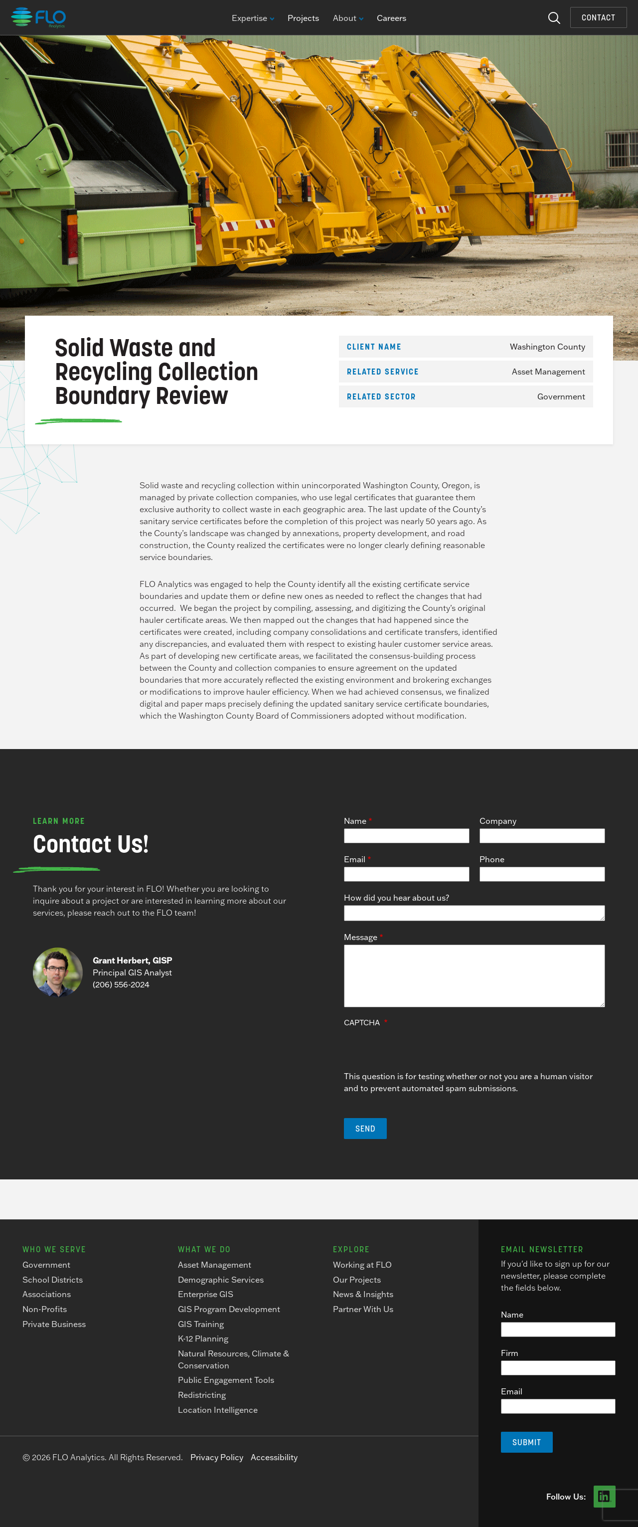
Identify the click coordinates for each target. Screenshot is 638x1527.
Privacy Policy (216, 1457)
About (348, 18)
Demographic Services (221, 1280)
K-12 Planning (203, 1338)
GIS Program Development (229, 1309)
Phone (491, 859)
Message (360, 937)
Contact (599, 17)
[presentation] (419, 1050)
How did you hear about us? (396, 898)
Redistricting (202, 1395)
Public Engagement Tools (226, 1380)
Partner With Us (363, 1309)
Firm (509, 1353)
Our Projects (357, 1280)
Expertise (253, 18)
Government (561, 396)
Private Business (54, 1324)
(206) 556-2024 (121, 984)
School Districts (52, 1280)
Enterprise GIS (205, 1294)
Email (354, 859)
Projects (303, 18)
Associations (46, 1294)
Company (497, 821)
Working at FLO (362, 1265)
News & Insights (363, 1294)
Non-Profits (44, 1309)
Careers (391, 18)
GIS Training (201, 1324)
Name (355, 821)
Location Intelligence (218, 1410)
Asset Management (548, 372)
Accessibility (274, 1457)
